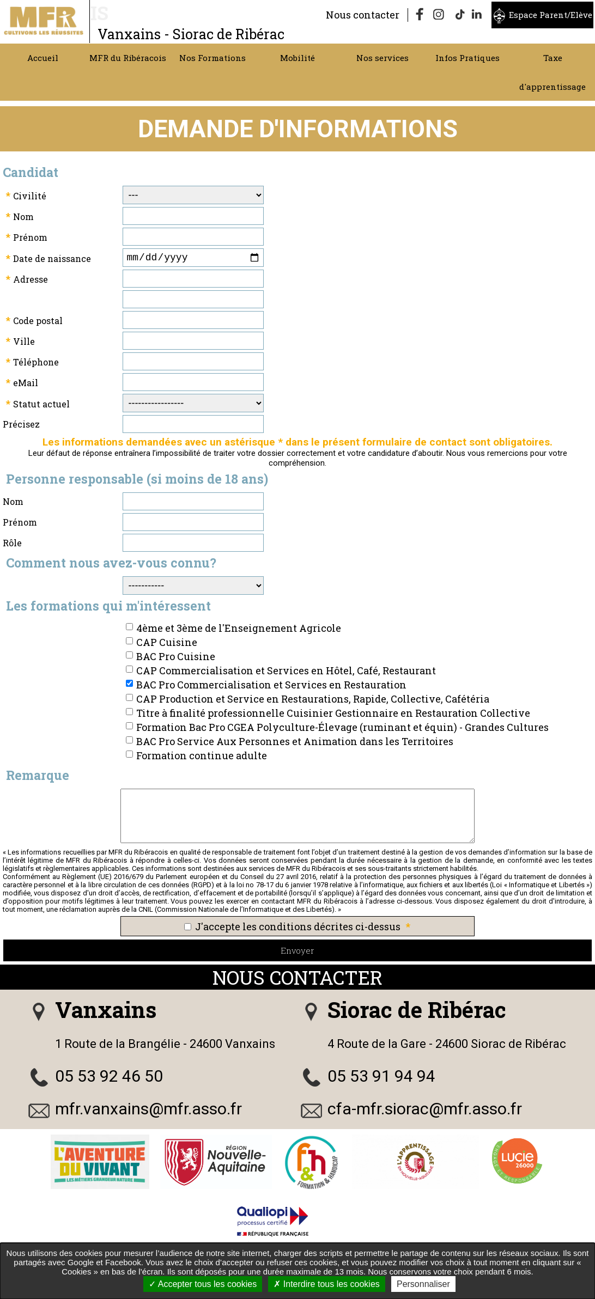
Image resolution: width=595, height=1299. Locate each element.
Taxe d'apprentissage (552, 72)
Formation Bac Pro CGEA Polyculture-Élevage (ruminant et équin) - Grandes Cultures (342, 729)
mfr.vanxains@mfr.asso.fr (148, 1110)
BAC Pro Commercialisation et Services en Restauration (271, 686)
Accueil (42, 57)
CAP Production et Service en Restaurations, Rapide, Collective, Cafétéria (312, 701)
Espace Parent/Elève (550, 14)
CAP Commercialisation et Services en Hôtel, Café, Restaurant (286, 672)
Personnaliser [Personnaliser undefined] (423, 1284)
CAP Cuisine (166, 644)
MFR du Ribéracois (127, 57)
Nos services (382, 57)
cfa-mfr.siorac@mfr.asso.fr (424, 1110)
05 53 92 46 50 (109, 1078)
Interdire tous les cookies (326, 1284)
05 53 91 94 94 (381, 1078)
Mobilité (297, 57)
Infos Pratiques (467, 57)
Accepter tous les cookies (203, 1284)
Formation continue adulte (201, 757)
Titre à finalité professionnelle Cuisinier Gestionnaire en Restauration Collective (333, 715)
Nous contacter (362, 14)
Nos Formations (212, 57)
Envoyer (297, 952)
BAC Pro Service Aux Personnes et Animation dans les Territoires (294, 743)
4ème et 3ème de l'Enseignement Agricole (238, 630)
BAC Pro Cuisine (175, 658)
